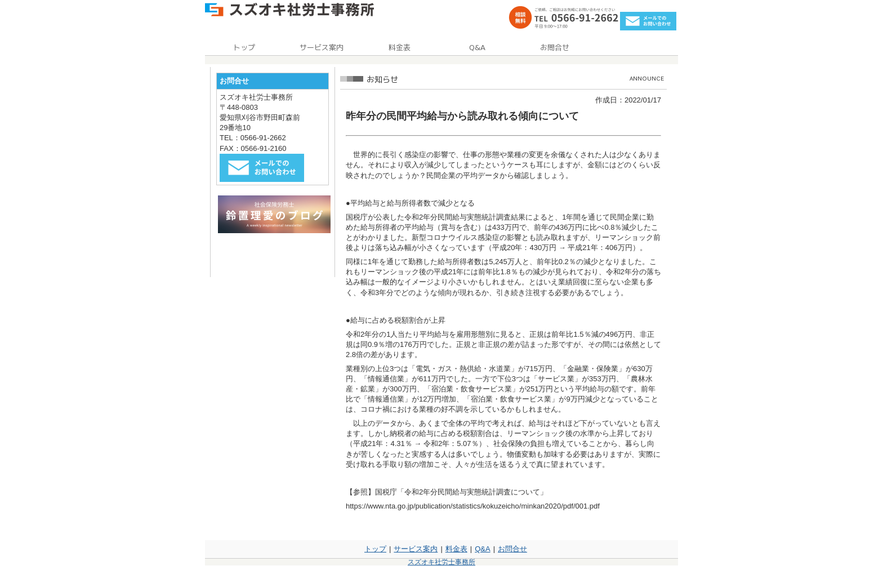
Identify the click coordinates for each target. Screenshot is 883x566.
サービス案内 (416, 549)
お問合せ (512, 549)
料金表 (456, 549)
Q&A (482, 549)
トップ (375, 549)
